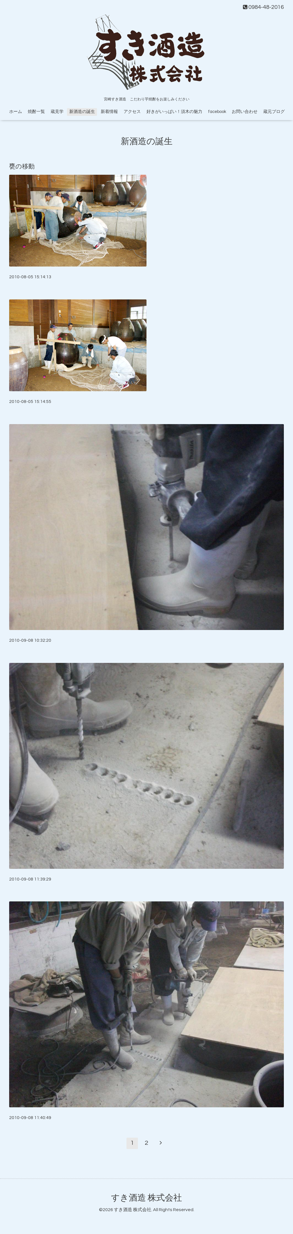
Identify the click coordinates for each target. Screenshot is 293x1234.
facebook (217, 112)
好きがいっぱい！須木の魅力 (174, 112)
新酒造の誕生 (82, 112)
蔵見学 (57, 112)
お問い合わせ (245, 112)
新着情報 (109, 112)
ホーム (15, 112)
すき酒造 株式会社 (146, 1197)
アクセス (132, 112)
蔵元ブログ (274, 112)
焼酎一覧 (36, 112)
